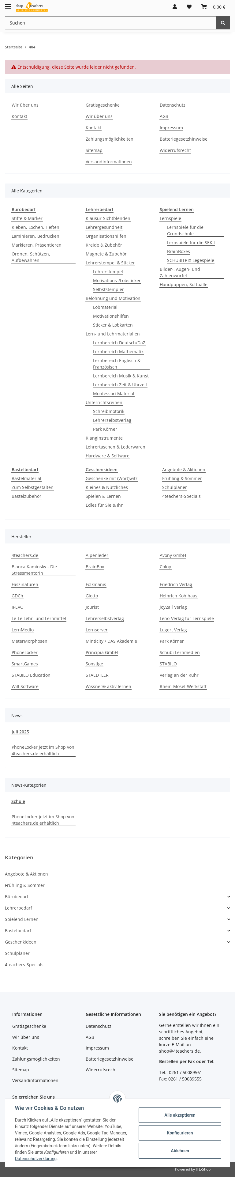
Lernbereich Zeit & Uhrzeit (120, 385)
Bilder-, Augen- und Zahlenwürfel (180, 272)
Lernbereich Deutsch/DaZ (119, 343)
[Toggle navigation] (8, 4)
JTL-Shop (203, 1169)
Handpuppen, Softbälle (183, 284)
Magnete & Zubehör (106, 254)
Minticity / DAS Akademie (111, 641)
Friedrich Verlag (176, 584)
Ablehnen (180, 1150)
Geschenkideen (20, 942)
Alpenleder (97, 555)
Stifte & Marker (27, 218)
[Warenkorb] (213, 7)
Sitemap (94, 150)
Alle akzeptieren (179, 1115)
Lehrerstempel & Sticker (110, 263)
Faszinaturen (25, 584)
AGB (164, 116)
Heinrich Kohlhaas (178, 596)
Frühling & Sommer (182, 478)
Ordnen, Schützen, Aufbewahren (31, 257)
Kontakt (19, 116)
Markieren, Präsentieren (37, 245)
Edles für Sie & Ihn (105, 505)
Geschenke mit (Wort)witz (112, 478)
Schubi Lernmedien (180, 652)
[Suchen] (110, 22)
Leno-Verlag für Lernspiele (187, 618)
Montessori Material (113, 393)
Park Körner (105, 429)
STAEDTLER (97, 675)
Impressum (171, 128)
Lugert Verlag (173, 630)
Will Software (25, 686)
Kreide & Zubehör (104, 245)
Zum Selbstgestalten (33, 487)
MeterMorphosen (29, 641)
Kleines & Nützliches (107, 487)
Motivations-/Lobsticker (117, 280)
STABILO (168, 664)
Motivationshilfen (111, 316)
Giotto (92, 596)
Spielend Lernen (22, 919)
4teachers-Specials (181, 496)
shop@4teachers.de (179, 1051)
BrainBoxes (178, 251)
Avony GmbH (173, 555)
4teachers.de (25, 555)
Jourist (92, 607)
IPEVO (18, 607)
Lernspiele (170, 218)
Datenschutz (172, 105)
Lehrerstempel (108, 271)
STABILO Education (31, 675)
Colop (165, 567)
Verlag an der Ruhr (179, 675)
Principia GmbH (102, 652)
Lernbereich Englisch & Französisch (116, 364)
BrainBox (95, 567)
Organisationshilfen (106, 236)
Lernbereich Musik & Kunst (121, 376)
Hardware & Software (107, 456)
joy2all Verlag (173, 607)
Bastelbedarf (18, 930)
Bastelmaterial (26, 478)
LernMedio (23, 630)
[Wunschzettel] (189, 7)
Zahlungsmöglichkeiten (109, 139)
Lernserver (97, 630)
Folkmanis (96, 584)
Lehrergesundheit (104, 227)
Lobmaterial (105, 307)
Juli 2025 (20, 732)
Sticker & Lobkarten (113, 325)
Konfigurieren (180, 1132)
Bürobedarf (16, 896)
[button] (175, 7)
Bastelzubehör (26, 496)
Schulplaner (174, 487)
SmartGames (25, 664)
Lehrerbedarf (18, 908)
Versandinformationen (109, 162)
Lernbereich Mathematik (118, 351)
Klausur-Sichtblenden (108, 218)
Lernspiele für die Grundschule (185, 230)
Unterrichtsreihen (104, 402)
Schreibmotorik (108, 411)
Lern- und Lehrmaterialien (113, 334)
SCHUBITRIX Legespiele (190, 260)
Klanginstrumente (104, 438)
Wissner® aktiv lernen (108, 686)
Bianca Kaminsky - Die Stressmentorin (34, 570)
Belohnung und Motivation (113, 298)
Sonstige (94, 664)
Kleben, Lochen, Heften (35, 227)
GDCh (17, 596)
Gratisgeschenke (103, 105)
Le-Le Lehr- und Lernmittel (39, 618)
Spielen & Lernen (103, 496)
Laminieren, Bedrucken (35, 236)
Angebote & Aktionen (183, 469)
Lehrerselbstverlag (112, 420)
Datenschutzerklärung (36, 1158)
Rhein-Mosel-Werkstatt (183, 686)
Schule (18, 801)
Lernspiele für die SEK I (191, 242)
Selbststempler (108, 289)
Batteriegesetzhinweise (183, 139)
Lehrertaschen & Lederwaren (115, 447)
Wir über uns (25, 105)
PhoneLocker (25, 652)
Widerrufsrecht (175, 150)
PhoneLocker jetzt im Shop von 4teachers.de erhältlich (43, 750)
